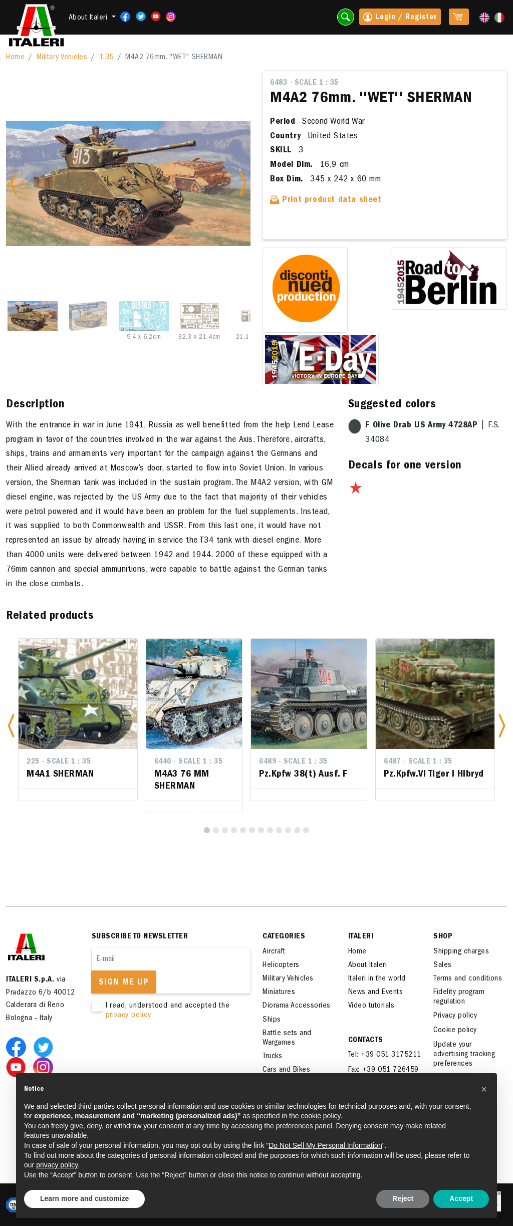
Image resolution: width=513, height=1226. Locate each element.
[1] (207, 830)
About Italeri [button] (89, 18)
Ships (272, 1020)
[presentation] (168, 1052)
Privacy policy (455, 1016)
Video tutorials (371, 1006)
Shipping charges (461, 952)
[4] (234, 830)
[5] (243, 830)
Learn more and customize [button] (84, 1198)
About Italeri (367, 965)
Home (15, 58)
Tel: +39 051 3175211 (384, 1055)
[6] (252, 830)
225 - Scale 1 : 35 (59, 762)
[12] (306, 830)
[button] (11, 725)
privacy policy (128, 1016)
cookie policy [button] (320, 1116)
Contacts (365, 1041)
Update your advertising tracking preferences (464, 1054)
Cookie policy (455, 1031)
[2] (216, 830)
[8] (270, 830)
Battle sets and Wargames (287, 1038)
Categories (284, 937)
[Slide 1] (33, 316)
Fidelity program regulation (458, 997)
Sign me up (124, 983)
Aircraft (274, 952)
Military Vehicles (62, 58)
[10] (288, 830)
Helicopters (281, 965)
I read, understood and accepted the (165, 1011)
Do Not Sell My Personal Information (325, 1145)
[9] (279, 830)
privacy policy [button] (57, 1165)
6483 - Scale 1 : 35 (304, 83)
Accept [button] (461, 1198)
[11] (297, 830)
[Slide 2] (88, 316)
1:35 (106, 58)
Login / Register (400, 18)
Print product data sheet (326, 200)
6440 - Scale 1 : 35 (188, 762)
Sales (442, 965)
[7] (261, 830)
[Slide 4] (199, 316)
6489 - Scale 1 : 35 (293, 762)
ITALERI (361, 937)
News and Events (375, 993)
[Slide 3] (144, 316)
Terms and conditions (467, 979)
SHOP (442, 937)
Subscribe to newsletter (140, 937)
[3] (225, 830)
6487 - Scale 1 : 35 (418, 762)
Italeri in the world (377, 979)
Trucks (272, 1057)
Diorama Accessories (297, 1006)
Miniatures (279, 993)
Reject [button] (402, 1198)
